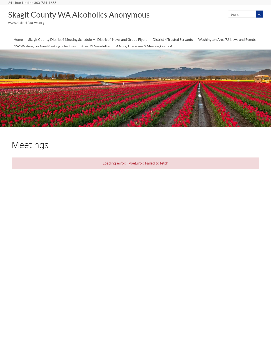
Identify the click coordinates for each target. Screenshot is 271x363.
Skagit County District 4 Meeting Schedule (60, 39)
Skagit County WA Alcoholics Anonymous (79, 14)
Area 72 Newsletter (96, 46)
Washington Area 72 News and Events (227, 39)
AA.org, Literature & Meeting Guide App (146, 46)
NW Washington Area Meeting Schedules (45, 46)
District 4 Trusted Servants (173, 39)
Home (18, 39)
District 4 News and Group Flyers (122, 39)
